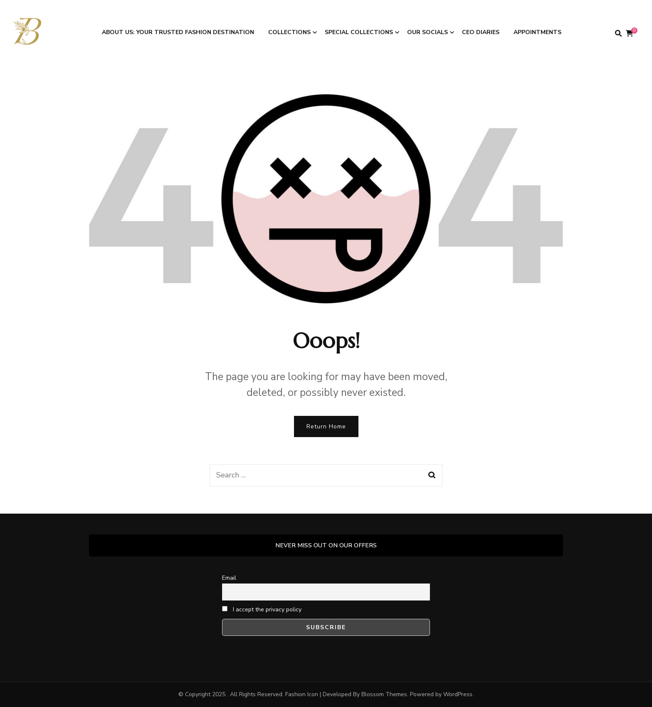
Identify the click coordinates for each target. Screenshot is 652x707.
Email (229, 578)
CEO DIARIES (480, 32)
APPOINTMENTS (537, 32)
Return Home (326, 426)
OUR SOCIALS (427, 32)
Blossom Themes (384, 694)
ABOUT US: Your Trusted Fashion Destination (178, 32)
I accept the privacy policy (261, 609)
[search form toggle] (618, 33)
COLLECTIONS (289, 32)
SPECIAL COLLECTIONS (359, 32)
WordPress (457, 694)
